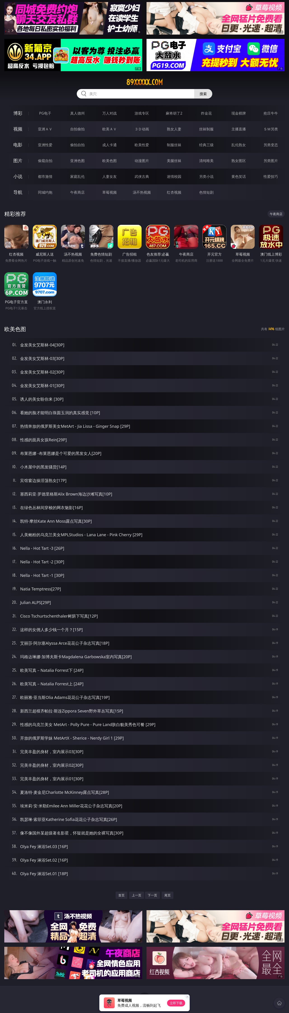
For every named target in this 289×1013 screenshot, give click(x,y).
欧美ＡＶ (109, 129)
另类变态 (270, 144)
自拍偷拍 (77, 129)
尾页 (167, 895)
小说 (17, 176)
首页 (121, 895)
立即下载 (176, 1003)
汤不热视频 (142, 192)
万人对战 (109, 113)
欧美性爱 (142, 144)
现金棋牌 (238, 113)
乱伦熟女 (238, 144)
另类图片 (270, 160)
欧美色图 (109, 160)
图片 (17, 160)
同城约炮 (45, 192)
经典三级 (206, 144)
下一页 (152, 895)
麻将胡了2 (174, 113)
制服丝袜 (174, 144)
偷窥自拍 (45, 160)
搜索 (203, 93)
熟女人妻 (174, 129)
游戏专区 (142, 113)
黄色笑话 (238, 176)
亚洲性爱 (45, 144)
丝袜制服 (206, 129)
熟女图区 (238, 160)
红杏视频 (174, 192)
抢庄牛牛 (270, 113)
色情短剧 (206, 192)
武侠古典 (142, 176)
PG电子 (45, 113)
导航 (17, 192)
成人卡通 (109, 144)
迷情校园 (174, 176)
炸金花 (206, 113)
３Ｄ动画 (142, 129)
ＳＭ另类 (270, 129)
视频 (17, 129)
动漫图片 (142, 160)
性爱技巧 (270, 176)
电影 (17, 145)
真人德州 (77, 113)
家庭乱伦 (77, 176)
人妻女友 (109, 176)
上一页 (136, 895)
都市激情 (45, 176)
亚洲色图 (77, 160)
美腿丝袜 (174, 160)
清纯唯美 (206, 160)
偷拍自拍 (77, 144)
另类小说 (206, 176)
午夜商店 (77, 192)
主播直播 (238, 129)
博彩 (17, 113)
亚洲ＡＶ (45, 129)
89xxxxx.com (144, 82)
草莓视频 (109, 192)
